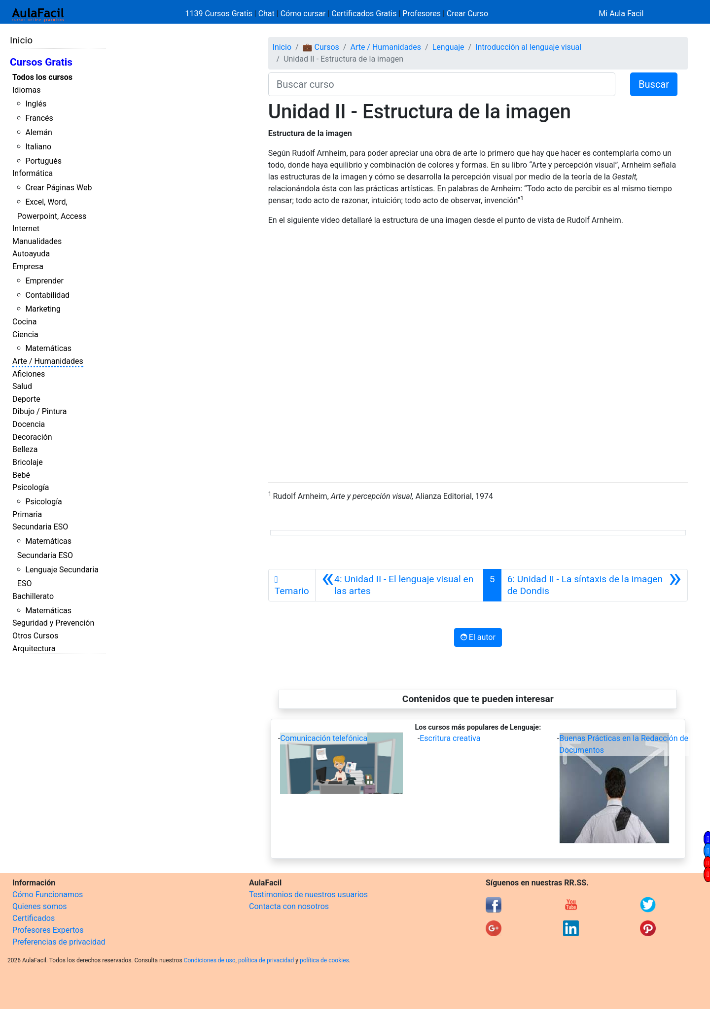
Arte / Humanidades (47, 361)
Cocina (24, 321)
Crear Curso (467, 13)
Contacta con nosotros (289, 906)
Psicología (30, 487)
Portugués (43, 161)
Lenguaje (448, 47)
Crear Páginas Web (58, 187)
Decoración (32, 437)
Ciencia (25, 334)
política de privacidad (266, 960)
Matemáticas (48, 348)
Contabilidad (47, 295)
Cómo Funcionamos (47, 894)
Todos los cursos (42, 77)
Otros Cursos (35, 635)
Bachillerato (33, 596)
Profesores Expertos (47, 930)
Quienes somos (39, 906)
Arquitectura (33, 648)
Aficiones (28, 374)
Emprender (44, 280)
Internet (25, 228)
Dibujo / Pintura (39, 411)
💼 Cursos (321, 47)
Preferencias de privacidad (59, 942)
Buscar (654, 84)
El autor (478, 637)
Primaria (27, 514)
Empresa (27, 266)
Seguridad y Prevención (53, 623)
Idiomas (26, 90)
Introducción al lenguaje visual (528, 47)
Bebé (21, 475)
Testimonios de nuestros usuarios (308, 894)
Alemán (38, 132)
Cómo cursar (303, 13)
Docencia (28, 424)
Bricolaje (27, 462)
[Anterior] (399, 585)
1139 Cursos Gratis (219, 13)
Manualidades (37, 241)
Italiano (38, 146)
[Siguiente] (594, 585)
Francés (39, 118)
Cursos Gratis (41, 62)
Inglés (35, 103)
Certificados (33, 918)
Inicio (21, 40)
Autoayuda (31, 253)
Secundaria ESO (40, 526)
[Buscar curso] (441, 84)
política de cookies (324, 960)
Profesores (421, 13)
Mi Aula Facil (621, 13)
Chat (266, 13)
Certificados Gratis (363, 13)
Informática (32, 173)
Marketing (42, 309)
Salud (22, 386)
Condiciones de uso (210, 960)
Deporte (26, 399)
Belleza (24, 449)
